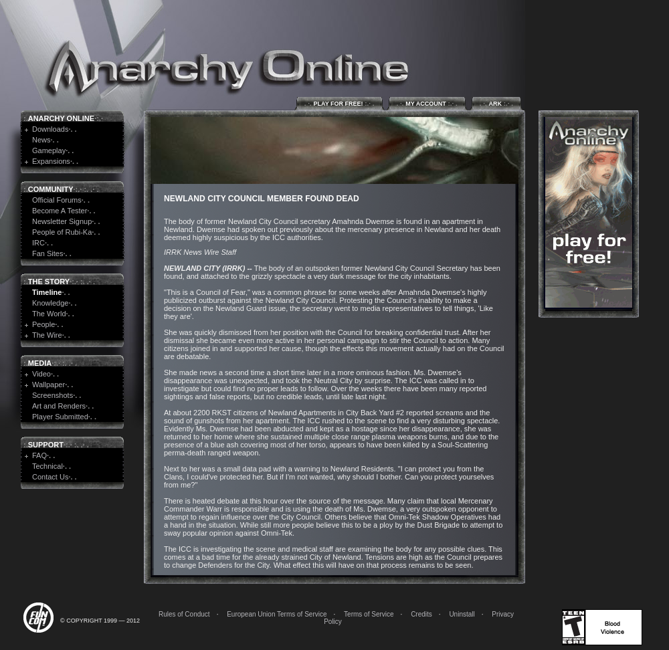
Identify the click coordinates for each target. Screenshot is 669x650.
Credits (421, 614)
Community (51, 189)
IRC (38, 243)
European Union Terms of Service (276, 614)
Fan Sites (47, 253)
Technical (47, 466)
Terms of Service (368, 614)
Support (46, 445)
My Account (427, 103)
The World (49, 314)
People (43, 324)
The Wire (47, 335)
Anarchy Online (61, 118)
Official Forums (57, 200)
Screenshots (52, 395)
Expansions (51, 161)
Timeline (47, 292)
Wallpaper (48, 385)
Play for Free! (339, 103)
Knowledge (50, 303)
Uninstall (461, 614)
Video (41, 374)
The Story (49, 282)
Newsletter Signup (62, 221)
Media (40, 363)
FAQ (39, 455)
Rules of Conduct (184, 614)
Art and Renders (59, 406)
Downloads (50, 129)
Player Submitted (60, 417)
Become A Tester (59, 211)
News (41, 140)
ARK (496, 103)
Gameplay (49, 150)
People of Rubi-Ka (62, 232)
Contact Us (50, 477)
